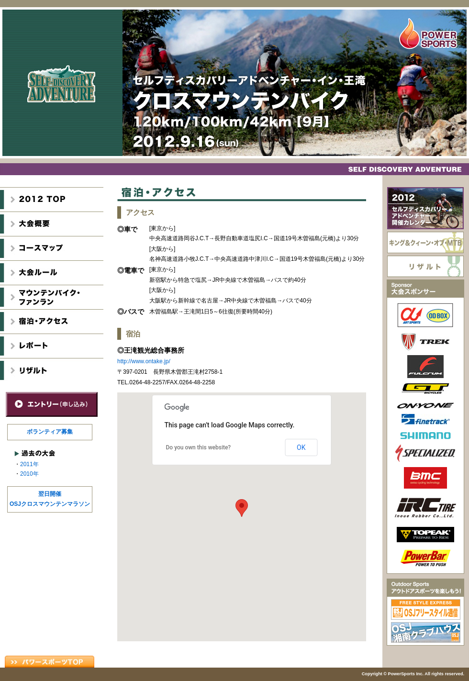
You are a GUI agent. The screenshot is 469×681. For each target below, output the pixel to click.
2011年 (29, 464)
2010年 (29, 473)
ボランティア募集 (50, 431)
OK (301, 447)
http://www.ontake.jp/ (143, 361)
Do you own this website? (198, 447)
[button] (241, 508)
